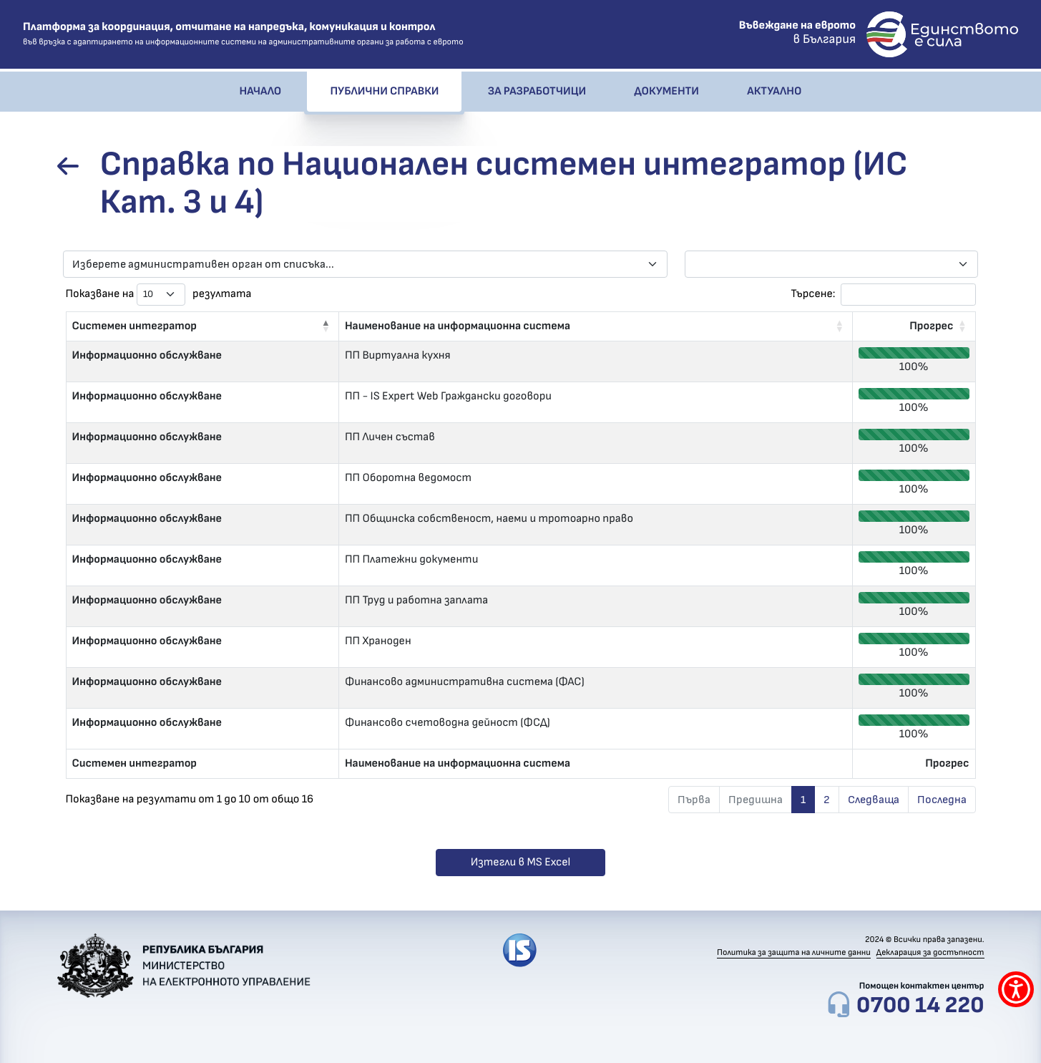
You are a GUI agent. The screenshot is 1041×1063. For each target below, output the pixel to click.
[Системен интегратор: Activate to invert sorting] (202, 326)
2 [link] (826, 799)
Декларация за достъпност (930, 952)
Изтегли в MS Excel (521, 862)
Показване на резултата (159, 294)
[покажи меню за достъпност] (1016, 989)
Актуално (774, 91)
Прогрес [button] (931, 326)
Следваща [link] (873, 799)
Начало (261, 91)
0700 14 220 (920, 1005)
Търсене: (813, 294)
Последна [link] (942, 799)
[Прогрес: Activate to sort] (914, 326)
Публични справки (384, 91)
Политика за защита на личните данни (794, 952)
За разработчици (537, 91)
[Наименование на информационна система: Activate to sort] (595, 326)
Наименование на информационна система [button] (457, 326)
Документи (666, 91)
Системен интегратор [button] (134, 326)
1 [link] (803, 799)
